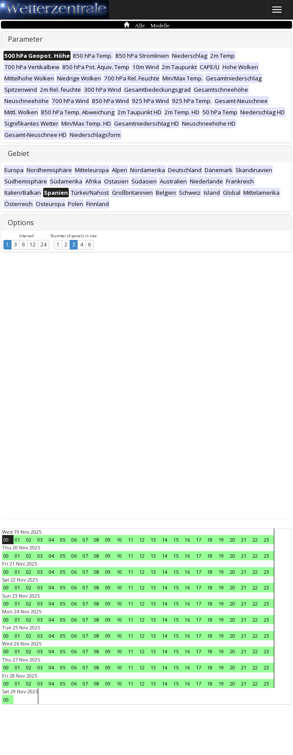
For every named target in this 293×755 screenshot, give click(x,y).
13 (153, 539)
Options (21, 222)
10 (119, 539)
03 (40, 539)
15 (175, 539)
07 (85, 539)
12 (33, 244)
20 (232, 539)
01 (17, 539)
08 (96, 539)
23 (266, 539)
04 (51, 539)
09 (108, 539)
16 (187, 539)
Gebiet (18, 153)
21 (243, 539)
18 (209, 539)
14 (164, 539)
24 (43, 244)
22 (255, 539)
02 (28, 539)
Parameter (25, 39)
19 (221, 539)
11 (130, 539)
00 (6, 539)
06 (74, 539)
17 (198, 539)
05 (62, 539)
